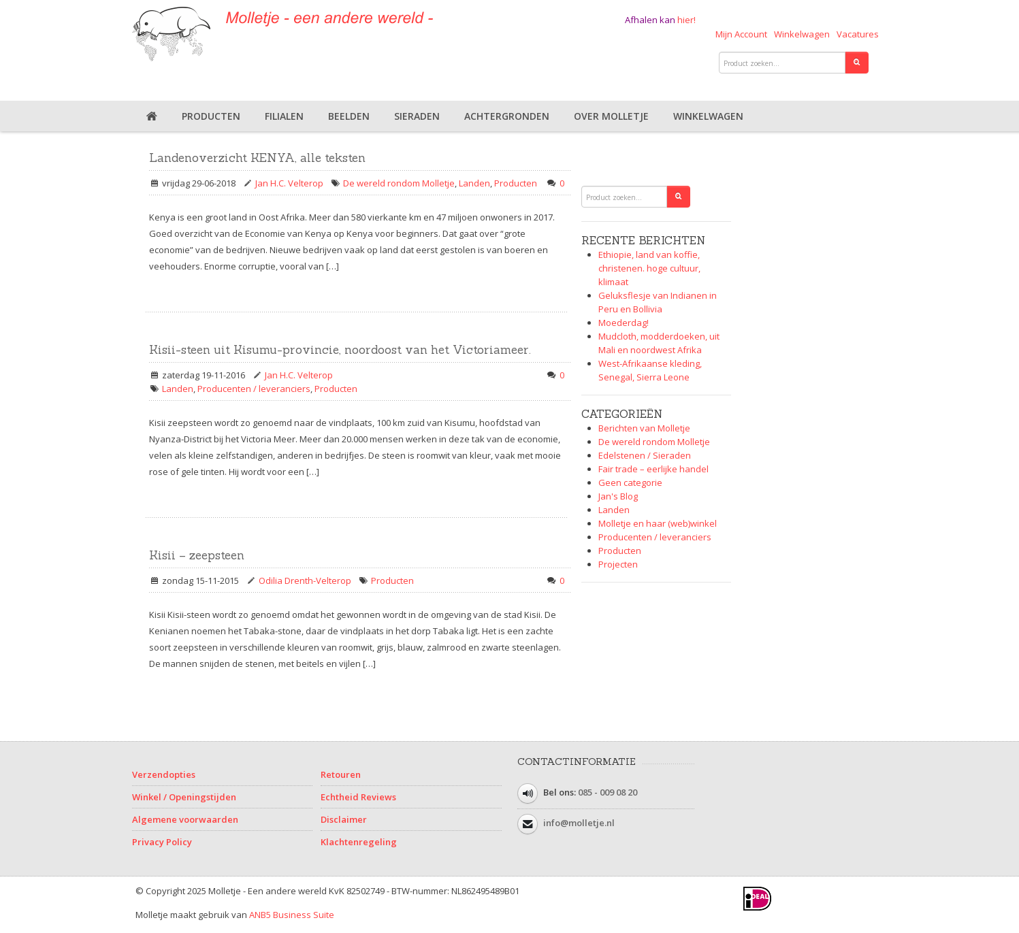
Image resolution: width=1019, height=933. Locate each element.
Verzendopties (163, 774)
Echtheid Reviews (358, 797)
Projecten (618, 564)
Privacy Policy (162, 842)
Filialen (284, 116)
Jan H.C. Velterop (289, 183)
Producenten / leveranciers (253, 388)
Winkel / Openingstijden (184, 797)
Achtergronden (506, 116)
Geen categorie (630, 482)
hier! (686, 20)
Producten (211, 116)
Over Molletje (611, 116)
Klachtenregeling (359, 842)
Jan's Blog (618, 496)
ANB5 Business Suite (291, 915)
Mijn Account (741, 34)
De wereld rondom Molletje (399, 183)
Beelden (349, 116)
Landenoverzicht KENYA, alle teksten (257, 157)
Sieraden (417, 116)
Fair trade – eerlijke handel (653, 469)
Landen (474, 183)
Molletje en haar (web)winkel (657, 523)
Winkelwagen (802, 34)
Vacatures (858, 34)
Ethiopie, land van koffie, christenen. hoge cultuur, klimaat (649, 268)
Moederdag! (623, 322)
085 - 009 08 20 (607, 792)
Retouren (341, 774)
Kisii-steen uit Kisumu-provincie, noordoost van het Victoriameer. (340, 349)
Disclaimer (344, 819)
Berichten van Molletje (644, 428)
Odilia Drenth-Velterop (305, 580)
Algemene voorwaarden (185, 819)
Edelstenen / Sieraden (644, 455)
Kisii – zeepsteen (196, 555)
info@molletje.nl (579, 823)
